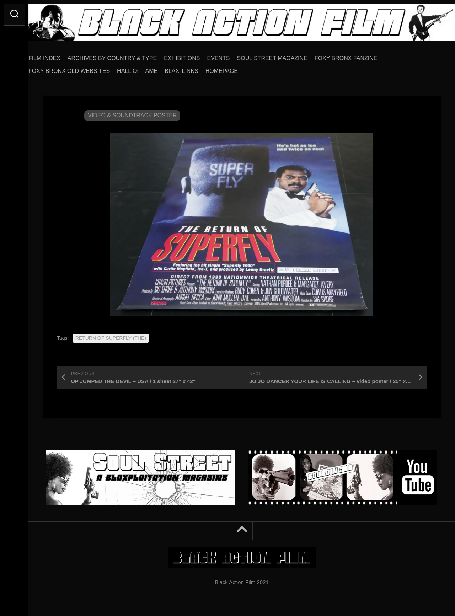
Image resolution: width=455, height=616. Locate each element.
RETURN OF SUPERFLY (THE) (110, 335)
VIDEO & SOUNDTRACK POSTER (132, 113)
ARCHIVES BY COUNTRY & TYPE (126, 56)
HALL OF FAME (151, 68)
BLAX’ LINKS (196, 68)
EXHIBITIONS (196, 56)
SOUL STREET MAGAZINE (286, 56)
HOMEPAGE (236, 68)
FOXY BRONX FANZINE (360, 56)
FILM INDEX (59, 56)
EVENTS (232, 56)
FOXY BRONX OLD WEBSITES (83, 68)
